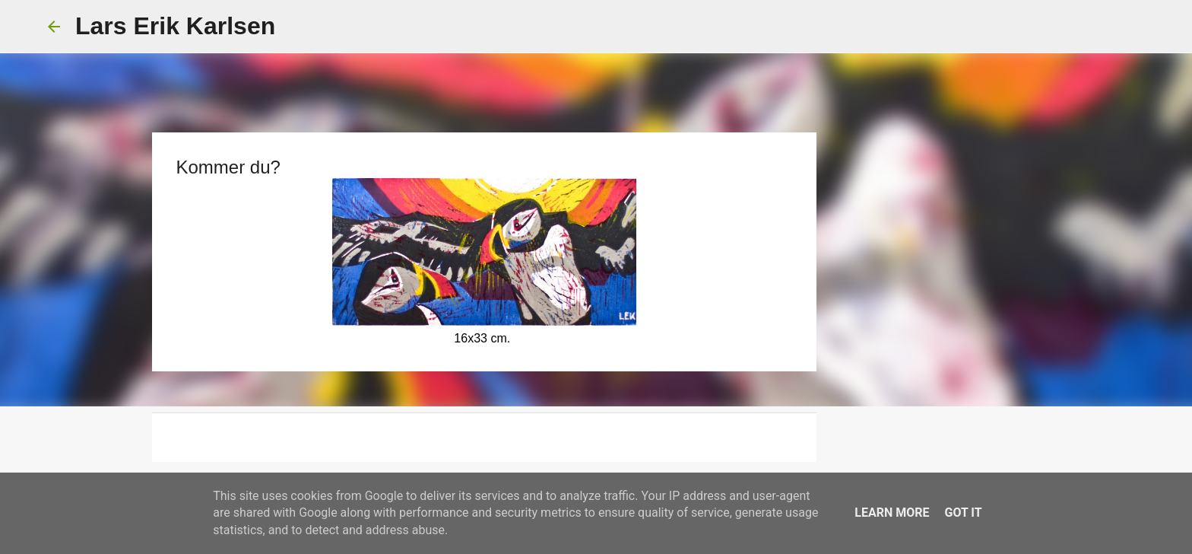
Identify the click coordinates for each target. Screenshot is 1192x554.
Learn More (891, 512)
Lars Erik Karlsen (175, 26)
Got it (962, 512)
